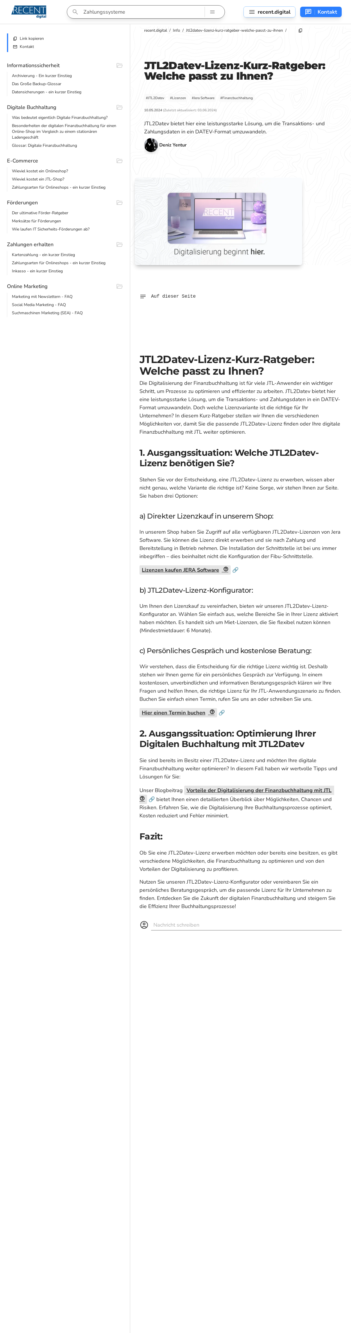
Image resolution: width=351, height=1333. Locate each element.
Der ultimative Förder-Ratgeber (40, 213)
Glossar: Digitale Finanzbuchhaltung (44, 145)
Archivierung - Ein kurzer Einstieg (42, 75)
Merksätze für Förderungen (36, 221)
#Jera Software (203, 98)
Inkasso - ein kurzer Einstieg (37, 271)
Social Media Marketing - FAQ (39, 305)
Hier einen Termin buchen (173, 712)
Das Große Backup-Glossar (36, 84)
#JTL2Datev (155, 98)
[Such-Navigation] (212, 12)
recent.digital (155, 30)
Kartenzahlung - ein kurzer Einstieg (43, 255)
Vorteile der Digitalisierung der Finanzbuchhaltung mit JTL (259, 790)
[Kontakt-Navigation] (321, 12)
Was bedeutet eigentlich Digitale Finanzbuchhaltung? (60, 117)
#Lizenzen (178, 98)
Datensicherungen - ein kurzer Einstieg (46, 92)
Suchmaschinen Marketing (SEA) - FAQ (47, 313)
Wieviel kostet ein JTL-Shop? (38, 179)
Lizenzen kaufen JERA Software (180, 570)
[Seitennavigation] (269, 11)
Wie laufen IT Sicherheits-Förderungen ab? (50, 229)
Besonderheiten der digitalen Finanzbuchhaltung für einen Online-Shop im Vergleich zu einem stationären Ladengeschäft (64, 131)
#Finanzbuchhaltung (236, 98)
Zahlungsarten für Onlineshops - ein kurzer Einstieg (58, 187)
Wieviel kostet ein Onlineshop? (40, 171)
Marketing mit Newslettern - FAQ (42, 296)
